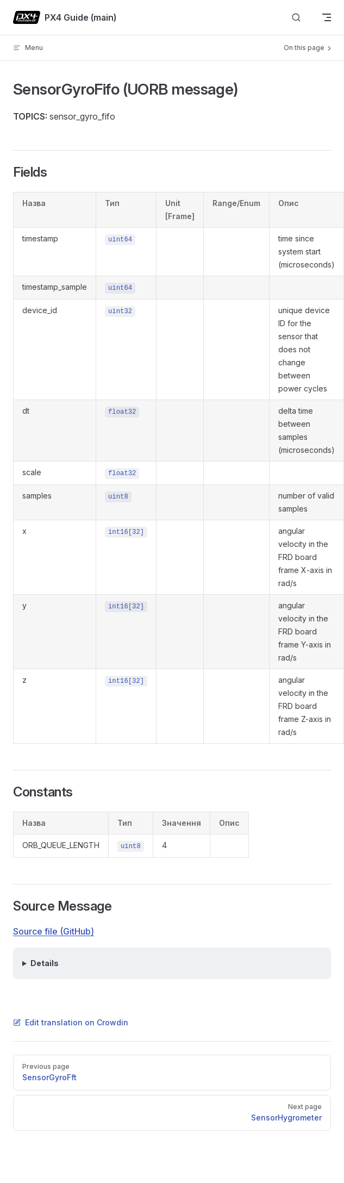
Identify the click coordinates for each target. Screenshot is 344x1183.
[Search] (296, 18)
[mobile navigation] (327, 17)
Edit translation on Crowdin (70, 1022)
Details (44, 963)
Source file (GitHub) (53, 931)
